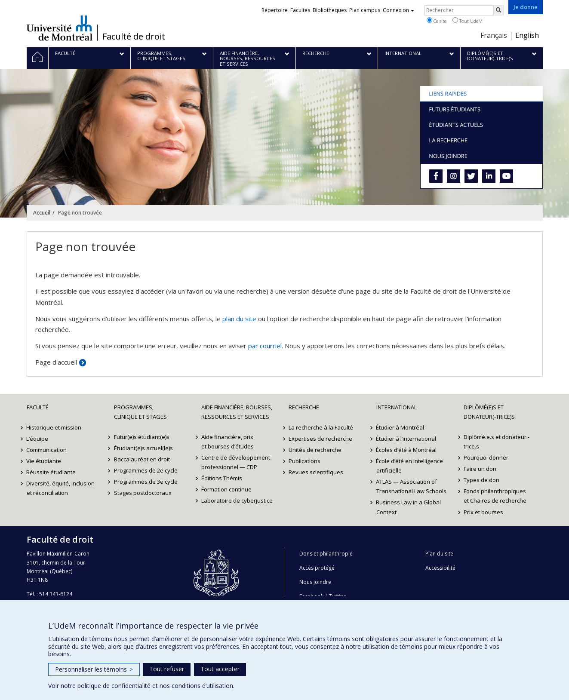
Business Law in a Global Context (408, 507)
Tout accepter (220, 669)
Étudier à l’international (406, 438)
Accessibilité (440, 567)
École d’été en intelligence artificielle (409, 465)
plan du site (239, 318)
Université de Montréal (59, 28)
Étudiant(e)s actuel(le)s (143, 448)
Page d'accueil (56, 362)
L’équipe (38, 438)
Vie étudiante (44, 461)
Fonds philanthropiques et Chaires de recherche (495, 495)
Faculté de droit (133, 36)
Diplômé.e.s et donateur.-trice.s (496, 441)
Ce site (436, 20)
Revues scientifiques (316, 472)
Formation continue (226, 489)
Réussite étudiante (51, 472)
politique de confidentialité (114, 686)
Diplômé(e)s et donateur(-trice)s (489, 412)
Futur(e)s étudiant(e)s (141, 437)
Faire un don (480, 469)
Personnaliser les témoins (94, 669)
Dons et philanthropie (326, 553)
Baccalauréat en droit (142, 459)
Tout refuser (166, 669)
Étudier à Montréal (400, 427)
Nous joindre (315, 582)
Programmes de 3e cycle (146, 481)
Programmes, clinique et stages (140, 412)
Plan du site (439, 553)
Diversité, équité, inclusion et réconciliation (61, 488)
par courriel (265, 345)
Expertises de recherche (320, 438)
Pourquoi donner (486, 457)
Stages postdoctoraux (143, 493)
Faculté (38, 407)
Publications (304, 461)
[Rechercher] (498, 10)
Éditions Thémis (221, 478)
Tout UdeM (467, 20)
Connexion (398, 10)
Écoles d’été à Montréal (406, 450)
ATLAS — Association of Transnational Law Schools (411, 486)
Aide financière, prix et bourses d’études (227, 441)
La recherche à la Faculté (321, 427)
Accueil (41, 212)
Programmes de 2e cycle (146, 470)
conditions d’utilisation (202, 686)
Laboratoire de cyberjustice (237, 500)
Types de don (481, 480)
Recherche (304, 407)
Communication (47, 450)
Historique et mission (54, 427)
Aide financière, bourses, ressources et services (236, 412)
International (396, 407)
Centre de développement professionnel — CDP (235, 462)
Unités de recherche (315, 450)
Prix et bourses (483, 512)
